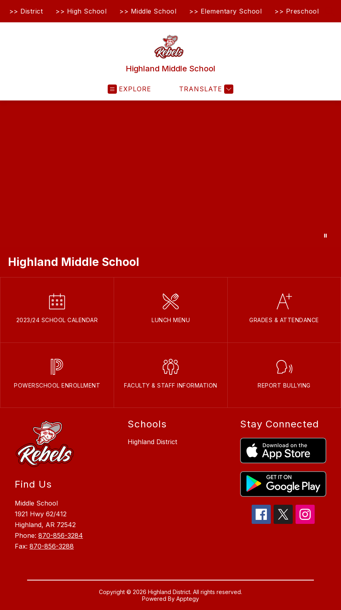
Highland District (152, 442)
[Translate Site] (205, 89)
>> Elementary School (225, 11)
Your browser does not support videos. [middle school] (170, 173)
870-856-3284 (60, 535)
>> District (26, 11)
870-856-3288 (52, 546)
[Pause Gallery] (325, 235)
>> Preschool (296, 11)
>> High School (80, 11)
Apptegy (187, 598)
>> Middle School (147, 11)
